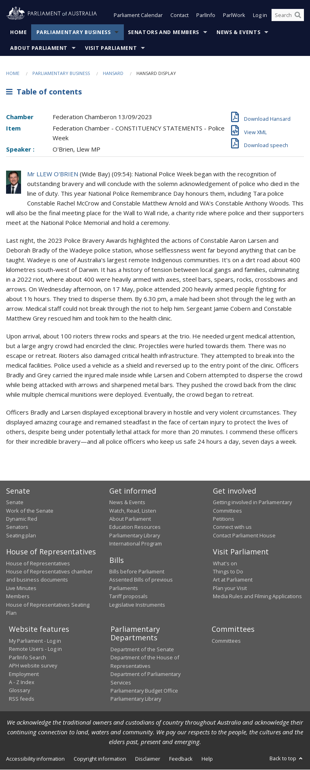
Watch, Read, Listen (132, 510)
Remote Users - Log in (35, 649)
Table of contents (44, 92)
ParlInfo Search (27, 657)
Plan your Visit (230, 588)
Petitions (223, 518)
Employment (24, 674)
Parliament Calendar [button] (138, 15)
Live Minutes (21, 588)
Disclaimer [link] (147, 758)
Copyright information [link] (100, 758)
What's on (225, 563)
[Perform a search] (298, 15)
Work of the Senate (29, 510)
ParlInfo (205, 15)
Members (18, 596)
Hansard (113, 73)
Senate (14, 502)
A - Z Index (21, 682)
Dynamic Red (21, 518)
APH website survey (33, 665)
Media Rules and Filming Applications (257, 596)
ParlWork (234, 15)
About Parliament (39, 48)
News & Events (238, 32)
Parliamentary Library (134, 535)
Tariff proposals (128, 596)
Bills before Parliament (136, 571)
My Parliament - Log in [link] (35, 640)
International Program (135, 544)
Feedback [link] (181, 758)
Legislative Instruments (137, 604)
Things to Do (228, 571)
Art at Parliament (233, 580)
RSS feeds (21, 698)
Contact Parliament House (244, 535)
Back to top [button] (287, 758)
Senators (17, 527)
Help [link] (207, 758)
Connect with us (232, 527)
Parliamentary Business (73, 32)
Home (18, 32)
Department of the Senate (142, 649)
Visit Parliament (111, 48)
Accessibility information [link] (35, 758)
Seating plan (21, 535)
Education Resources (135, 527)
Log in (260, 15)
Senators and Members (163, 32)
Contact (179, 15)
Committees (226, 640)
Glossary (19, 690)
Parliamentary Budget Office (144, 690)
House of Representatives (38, 563)
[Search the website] (288, 15)
